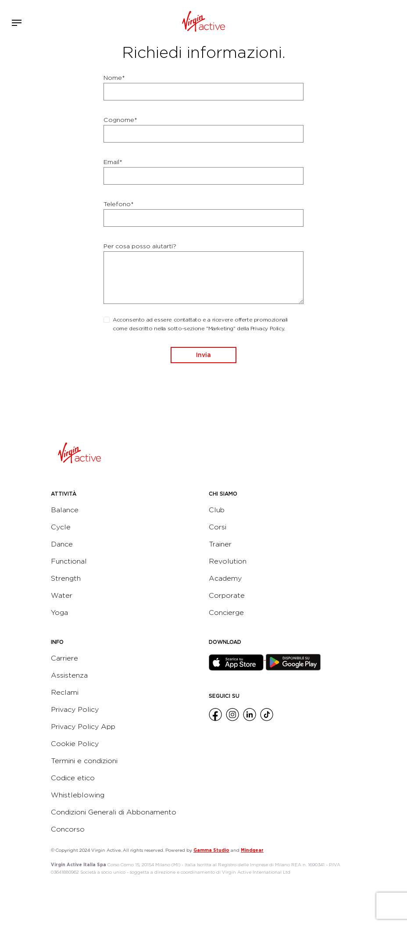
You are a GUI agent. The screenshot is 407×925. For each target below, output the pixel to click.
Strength (66, 578)
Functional (69, 561)
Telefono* (119, 203)
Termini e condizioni (84, 761)
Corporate (227, 595)
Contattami (397, 21)
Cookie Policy (75, 743)
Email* (113, 161)
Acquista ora (384, 21)
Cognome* (120, 119)
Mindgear (252, 850)
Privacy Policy (75, 709)
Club (217, 510)
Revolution (227, 561)
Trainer (220, 544)
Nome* (114, 77)
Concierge (226, 612)
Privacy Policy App (83, 726)
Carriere (64, 658)
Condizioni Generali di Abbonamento (113, 812)
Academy (225, 578)
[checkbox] (107, 320)
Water (61, 595)
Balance (65, 510)
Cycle (61, 527)
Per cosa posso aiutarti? (140, 246)
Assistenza (69, 675)
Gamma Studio (211, 850)
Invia (203, 354)
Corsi (217, 527)
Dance (62, 544)
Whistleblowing (77, 795)
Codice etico (73, 778)
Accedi (371, 23)
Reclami (65, 692)
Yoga (59, 612)
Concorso (68, 829)
